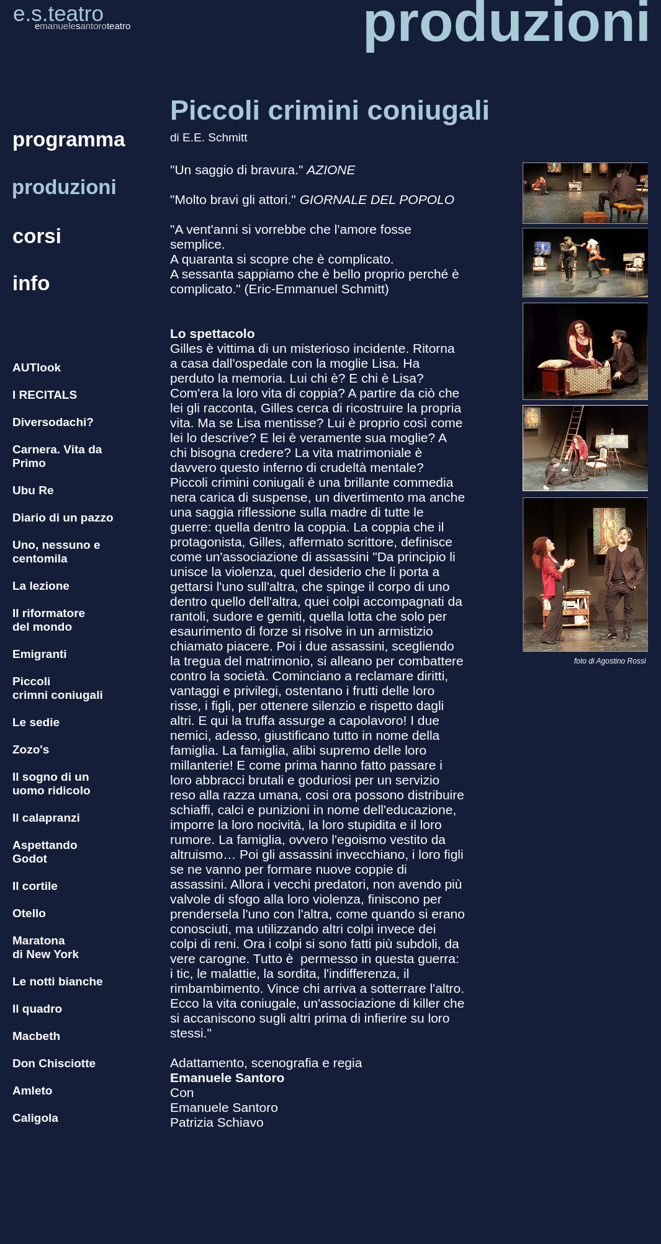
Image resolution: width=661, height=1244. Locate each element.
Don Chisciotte (54, 1063)
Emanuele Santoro (227, 1077)
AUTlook (36, 367)
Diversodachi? (53, 422)
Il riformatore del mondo (48, 619)
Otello (29, 913)
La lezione (41, 585)
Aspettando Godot (45, 851)
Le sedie (36, 722)
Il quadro (37, 1008)
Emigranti (39, 653)
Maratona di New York (45, 947)
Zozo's (30, 749)
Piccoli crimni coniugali (57, 688)
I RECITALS (44, 394)
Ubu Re (33, 490)
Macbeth (36, 1035)
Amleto (32, 1090)
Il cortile (35, 885)
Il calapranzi (46, 817)
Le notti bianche (57, 981)
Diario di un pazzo (63, 517)
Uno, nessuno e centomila (56, 551)
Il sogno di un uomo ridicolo (51, 783)
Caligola (35, 1117)
